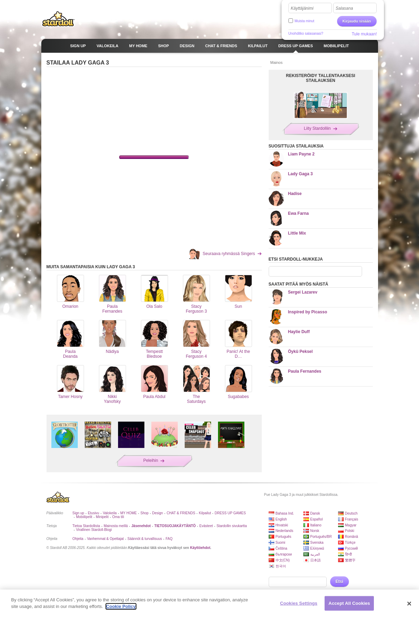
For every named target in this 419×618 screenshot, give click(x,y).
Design (157, 513)
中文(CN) (283, 560)
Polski (349, 531)
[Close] (409, 604)
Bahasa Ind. (285, 513)
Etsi (339, 581)
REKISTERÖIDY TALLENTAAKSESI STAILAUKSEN (320, 78)
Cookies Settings (299, 603)
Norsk (314, 531)
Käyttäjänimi (302, 8)
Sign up (78, 513)
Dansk (315, 513)
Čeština (281, 548)
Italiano (315, 525)
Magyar (351, 525)
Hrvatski (282, 525)
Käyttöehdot (200, 548)
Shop (144, 513)
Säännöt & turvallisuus (144, 539)
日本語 (315, 560)
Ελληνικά (317, 548)
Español (316, 519)
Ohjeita (78, 539)
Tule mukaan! (364, 34)
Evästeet (206, 526)
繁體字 (350, 560)
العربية (315, 554)
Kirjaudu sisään (357, 21)
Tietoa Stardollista (86, 526)
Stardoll (58, 18)
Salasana (344, 8)
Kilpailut (205, 513)
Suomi (280, 542)
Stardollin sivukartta (232, 526)
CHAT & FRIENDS (181, 513)
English (281, 519)
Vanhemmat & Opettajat (105, 539)
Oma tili (118, 517)
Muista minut (305, 21)
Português (284, 537)
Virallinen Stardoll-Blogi (94, 530)
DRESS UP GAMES (230, 513)
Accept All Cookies (349, 603)
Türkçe (350, 542)
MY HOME (128, 513)
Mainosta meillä (116, 526)
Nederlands (284, 531)
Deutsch (351, 513)
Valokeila (110, 513)
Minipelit (102, 517)
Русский (351, 548)
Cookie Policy (121, 606)
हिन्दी (348, 554)
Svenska (317, 542)
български (284, 554)
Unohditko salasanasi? (306, 33)
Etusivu (93, 513)
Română (351, 537)
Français (351, 519)
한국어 (281, 566)
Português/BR (321, 537)
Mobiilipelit (84, 517)
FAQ (169, 539)
